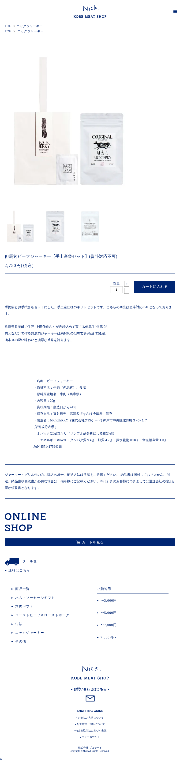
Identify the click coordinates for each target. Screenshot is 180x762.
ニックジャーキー (29, 26)
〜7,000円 (109, 625)
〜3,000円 (109, 600)
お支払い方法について (91, 717)
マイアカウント (91, 737)
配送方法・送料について (91, 724)
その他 (20, 641)
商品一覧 (22, 589)
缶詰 (18, 624)
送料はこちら (19, 570)
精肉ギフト (24, 606)
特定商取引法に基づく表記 (90, 730)
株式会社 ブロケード (90, 747)
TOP (8, 26)
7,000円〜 (109, 637)
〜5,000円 (109, 613)
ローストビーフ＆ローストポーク (42, 615)
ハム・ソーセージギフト (35, 598)
